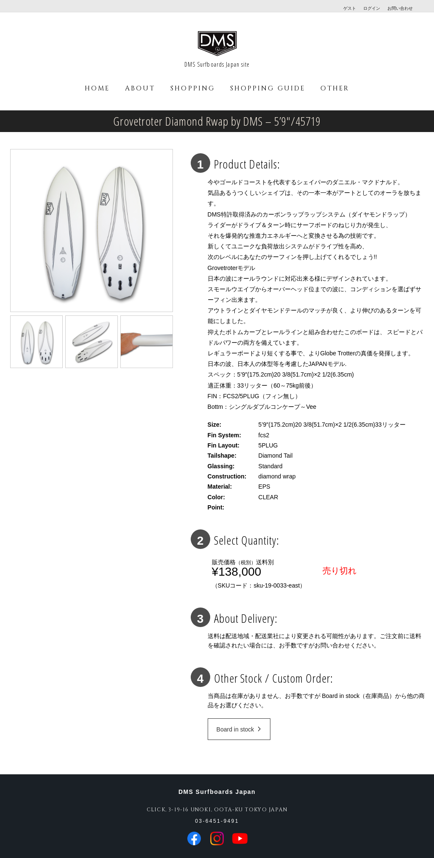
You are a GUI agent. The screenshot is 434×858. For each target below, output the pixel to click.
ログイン (371, 8)
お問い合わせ (400, 8)
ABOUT (140, 88)
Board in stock (239, 729)
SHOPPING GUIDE (267, 88)
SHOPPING (192, 88)
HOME (97, 88)
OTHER (334, 88)
